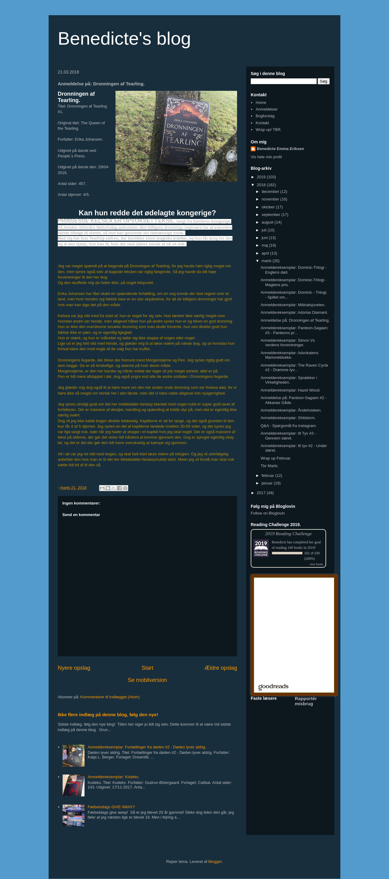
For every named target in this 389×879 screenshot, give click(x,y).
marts (267, 260)
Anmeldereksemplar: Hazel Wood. (290, 390)
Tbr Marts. (269, 465)
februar (268, 475)
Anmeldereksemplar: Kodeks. (113, 777)
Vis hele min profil (266, 157)
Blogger (215, 861)
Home (261, 102)
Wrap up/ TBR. (269, 129)
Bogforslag (265, 116)
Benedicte (279, 542)
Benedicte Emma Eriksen (280, 148)
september (271, 214)
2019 (262, 177)
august (268, 222)
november (271, 199)
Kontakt (262, 123)
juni (265, 237)
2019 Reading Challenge (288, 533)
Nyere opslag (74, 668)
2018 (262, 185)
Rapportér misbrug (306, 701)
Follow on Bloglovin (268, 513)
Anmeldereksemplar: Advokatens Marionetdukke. (289, 355)
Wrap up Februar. (275, 458)
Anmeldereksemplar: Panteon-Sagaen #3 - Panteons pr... (293, 330)
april (266, 253)
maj (265, 245)
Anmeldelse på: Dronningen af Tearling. (294, 320)
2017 (262, 493)
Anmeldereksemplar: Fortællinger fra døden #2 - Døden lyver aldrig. (147, 747)
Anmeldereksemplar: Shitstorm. (287, 418)
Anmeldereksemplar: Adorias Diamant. (294, 312)
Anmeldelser (266, 109)
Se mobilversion (147, 680)
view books (316, 564)
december (271, 191)
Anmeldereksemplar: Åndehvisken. (291, 410)
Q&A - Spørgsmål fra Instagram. (288, 425)
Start (147, 668)
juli (265, 230)
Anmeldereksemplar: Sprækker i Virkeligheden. (288, 380)
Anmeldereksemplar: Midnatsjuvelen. (292, 305)
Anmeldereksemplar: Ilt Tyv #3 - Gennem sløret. (288, 435)
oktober (269, 207)
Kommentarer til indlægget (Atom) (109, 697)
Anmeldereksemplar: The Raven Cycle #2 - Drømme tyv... (294, 367)
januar (268, 483)
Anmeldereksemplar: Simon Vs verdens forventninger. (287, 342)
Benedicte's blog (124, 38)
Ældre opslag (221, 668)
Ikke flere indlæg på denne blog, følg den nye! (108, 714)
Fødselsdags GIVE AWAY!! (111, 807)
